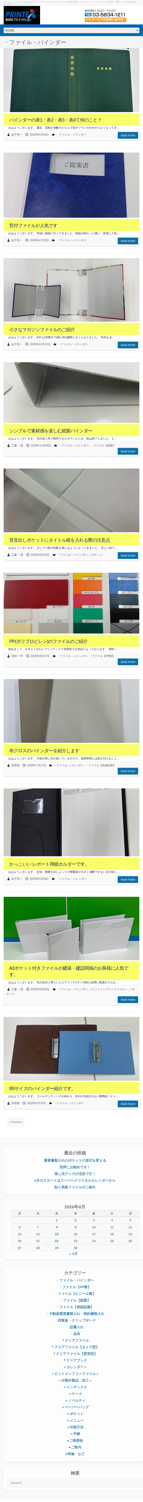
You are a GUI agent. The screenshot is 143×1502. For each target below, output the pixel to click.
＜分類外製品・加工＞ (75, 1380)
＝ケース (75, 1394)
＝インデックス (75, 1387)
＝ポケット (96, 554)
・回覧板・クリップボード (75, 1320)
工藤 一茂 (17, 445)
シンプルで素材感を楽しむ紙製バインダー (50, 430)
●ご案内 (75, 1447)
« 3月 (73, 1254)
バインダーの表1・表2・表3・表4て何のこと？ (55, 119)
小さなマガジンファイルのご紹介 (42, 329)
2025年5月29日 (39, 878)
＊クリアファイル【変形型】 (75, 1354)
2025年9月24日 (40, 554)
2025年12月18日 (40, 344)
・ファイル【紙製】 (102, 445)
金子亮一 (16, 134)
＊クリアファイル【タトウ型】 (75, 1347)
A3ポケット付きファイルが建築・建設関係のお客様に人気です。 (68, 971)
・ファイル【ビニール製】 (75, 1294)
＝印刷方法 (75, 1427)
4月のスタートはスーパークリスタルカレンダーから (75, 1180)
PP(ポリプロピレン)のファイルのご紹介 (48, 641)
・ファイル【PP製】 (102, 656)
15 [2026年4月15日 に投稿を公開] (57, 1234)
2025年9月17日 (40, 656)
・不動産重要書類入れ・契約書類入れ (75, 1314)
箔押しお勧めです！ (74, 1167)
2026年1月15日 (39, 240)
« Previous (15, 1122)
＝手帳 (75, 1434)
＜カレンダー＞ (75, 1367)
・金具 (75, 1334)
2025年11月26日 (41, 445)
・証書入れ (75, 1327)
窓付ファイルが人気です (33, 225)
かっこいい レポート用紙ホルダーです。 (49, 864)
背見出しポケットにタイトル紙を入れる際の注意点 (59, 540)
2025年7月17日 (36, 765)
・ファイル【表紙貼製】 (100, 765)
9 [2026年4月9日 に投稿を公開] (75, 1227)
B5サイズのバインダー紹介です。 (42, 1088)
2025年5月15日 (36, 1103)
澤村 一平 (17, 656)
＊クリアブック (75, 1360)
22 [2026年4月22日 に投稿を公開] (57, 1241)
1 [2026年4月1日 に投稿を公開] (57, 1220)
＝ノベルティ (75, 1400)
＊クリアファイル (75, 1340)
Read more (128, 135)
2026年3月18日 (39, 134)
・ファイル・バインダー (71, 134)
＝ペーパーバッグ (75, 1407)
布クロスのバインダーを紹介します (44, 750)
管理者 (15, 765)
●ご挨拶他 (75, 1440)
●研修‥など (75, 1454)
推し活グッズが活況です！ (75, 1174)
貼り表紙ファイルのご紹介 (75, 1187)
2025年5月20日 (40, 989)
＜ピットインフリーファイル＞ (108, 989)
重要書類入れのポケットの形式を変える (75, 1160)
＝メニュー (75, 1420)
